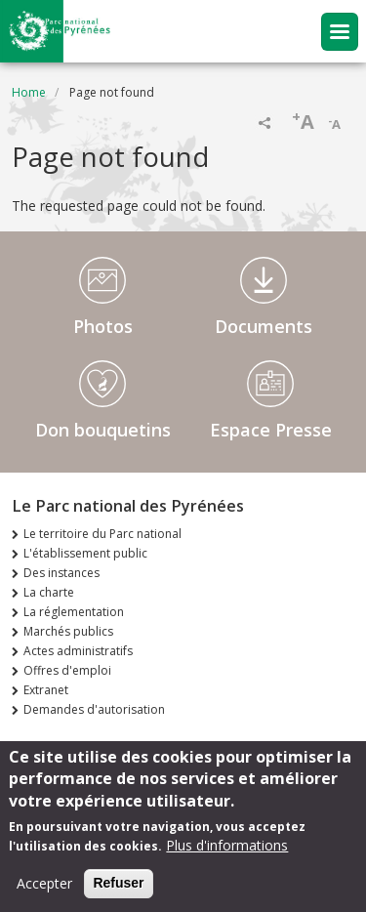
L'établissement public (85, 553)
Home (29, 92)
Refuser (118, 885)
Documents (263, 326)
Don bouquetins (103, 429)
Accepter (44, 886)
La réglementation (73, 611)
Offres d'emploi (67, 670)
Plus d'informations (227, 848)
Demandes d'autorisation (94, 709)
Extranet (45, 690)
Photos (103, 326)
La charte (48, 592)
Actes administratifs (78, 651)
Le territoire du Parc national (102, 533)
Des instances (61, 572)
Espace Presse (271, 429)
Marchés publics (68, 631)
